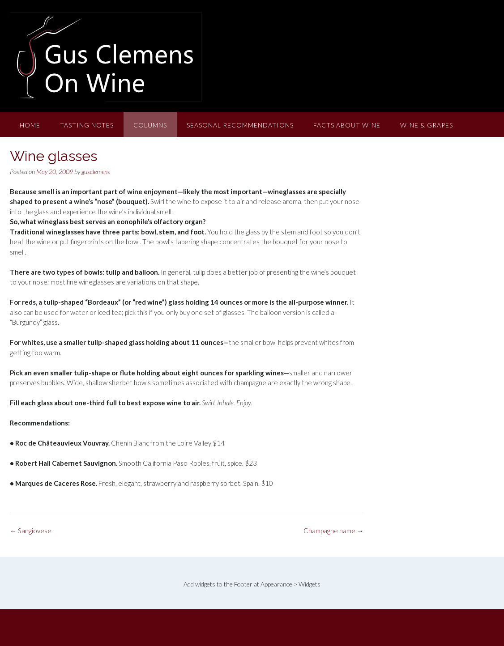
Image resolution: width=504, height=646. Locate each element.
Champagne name (333, 531)
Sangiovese (30, 531)
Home (30, 125)
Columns (150, 125)
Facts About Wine (346, 125)
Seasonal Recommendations (240, 125)
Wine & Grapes (426, 125)
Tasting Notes (87, 125)
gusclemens (95, 171)
